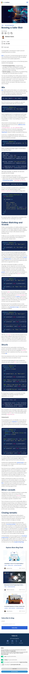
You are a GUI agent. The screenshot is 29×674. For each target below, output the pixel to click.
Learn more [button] (14, 668)
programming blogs (19, 542)
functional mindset (11, 524)
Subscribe (14, 627)
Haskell (25, 257)
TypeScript (4, 132)
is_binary (17, 296)
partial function (7, 258)
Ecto (3, 483)
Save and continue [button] (14, 671)
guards (3, 272)
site (6, 353)
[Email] (14, 624)
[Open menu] (27, 2)
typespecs (14, 421)
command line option (7, 180)
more (26, 528)
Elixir (3, 55)
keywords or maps (14, 307)
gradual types (20, 462)
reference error (21, 124)
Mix (2, 90)
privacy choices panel (4, 654)
